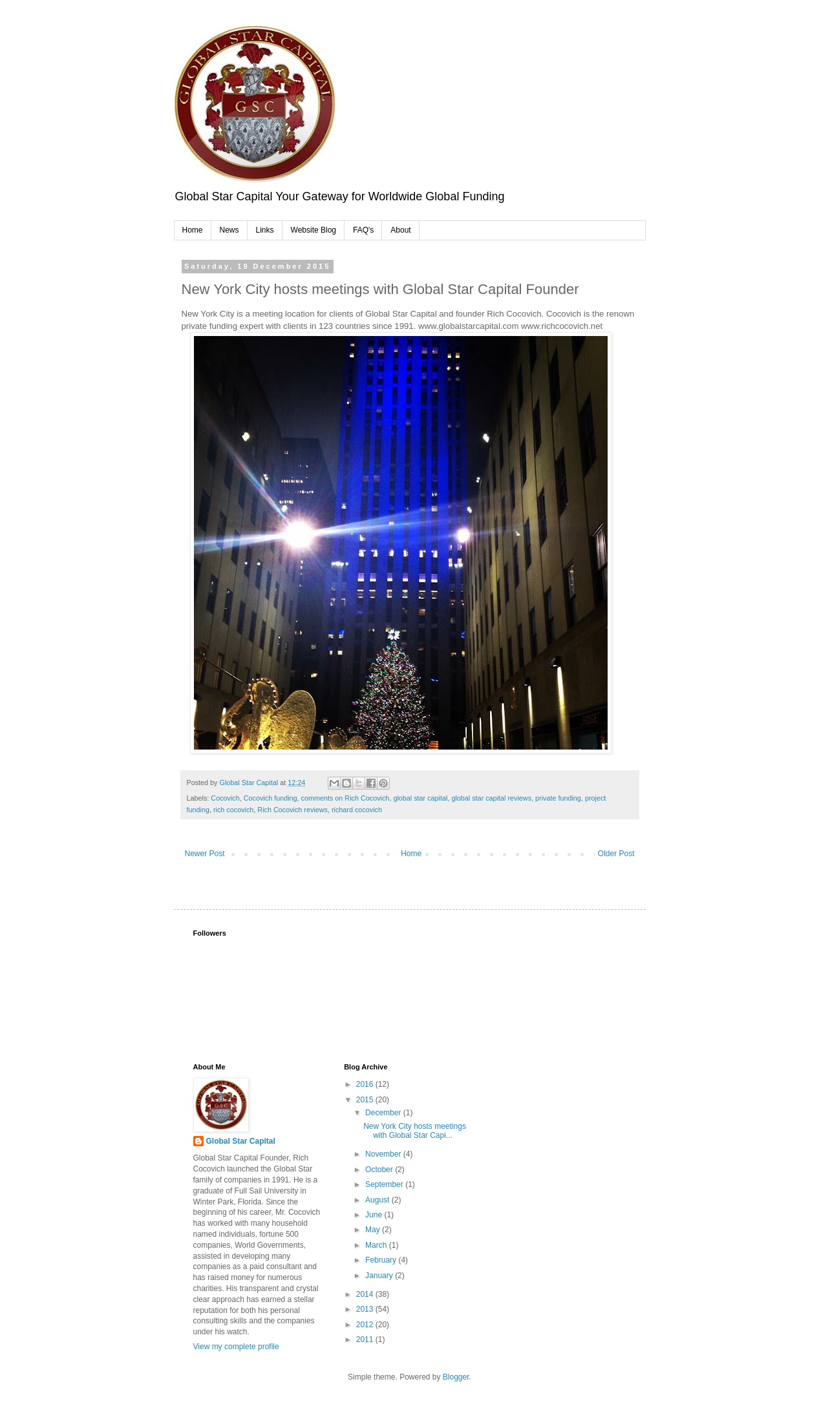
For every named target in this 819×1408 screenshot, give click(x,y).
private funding (558, 798)
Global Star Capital (240, 1141)
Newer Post (205, 853)
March (377, 1245)
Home (192, 230)
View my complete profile (236, 1346)
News (229, 230)
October (380, 1169)
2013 (366, 1309)
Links (265, 230)
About (400, 230)
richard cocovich (357, 810)
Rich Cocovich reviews (292, 810)
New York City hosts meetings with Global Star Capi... (414, 1131)
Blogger (456, 1377)
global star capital (420, 798)
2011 (366, 1339)
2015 (366, 1099)
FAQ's (363, 230)
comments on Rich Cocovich (345, 798)
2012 (366, 1324)
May (373, 1229)
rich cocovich (233, 810)
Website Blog (313, 230)
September (385, 1184)
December (384, 1112)
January (380, 1275)
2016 (366, 1084)
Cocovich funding (270, 798)
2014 (366, 1294)
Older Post (616, 853)
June (374, 1214)
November (384, 1154)
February (381, 1260)
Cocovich (225, 798)
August (378, 1199)
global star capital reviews (491, 798)
